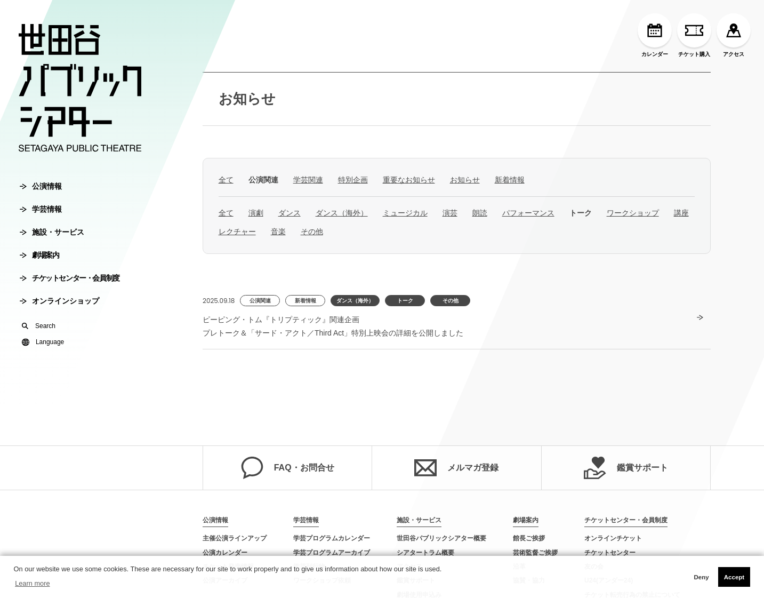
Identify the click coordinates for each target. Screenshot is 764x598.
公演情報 (41, 186)
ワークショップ (633, 213)
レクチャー (237, 231)
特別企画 (353, 180)
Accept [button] (734, 577)
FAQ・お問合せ (287, 468)
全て (226, 180)
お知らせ (247, 99)
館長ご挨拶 (529, 538)
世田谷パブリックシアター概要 (441, 538)
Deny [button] (701, 577)
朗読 (479, 213)
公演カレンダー (225, 552)
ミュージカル (405, 213)
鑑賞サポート (626, 468)
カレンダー (655, 35)
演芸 (450, 213)
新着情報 (510, 180)
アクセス (734, 35)
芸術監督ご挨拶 (535, 552)
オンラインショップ (59, 301)
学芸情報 (41, 209)
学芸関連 (308, 180)
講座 (681, 213)
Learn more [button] (32, 583)
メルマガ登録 (456, 468)
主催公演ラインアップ (235, 538)
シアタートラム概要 (425, 552)
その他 (312, 231)
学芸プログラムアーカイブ (331, 552)
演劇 (255, 213)
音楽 (278, 231)
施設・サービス (52, 232)
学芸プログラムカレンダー (331, 538)
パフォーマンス (528, 213)
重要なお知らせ (409, 180)
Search (38, 326)
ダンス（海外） (342, 213)
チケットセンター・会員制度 (69, 278)
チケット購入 (694, 35)
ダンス (289, 213)
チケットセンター (610, 552)
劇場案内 (39, 255)
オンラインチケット (613, 538)
